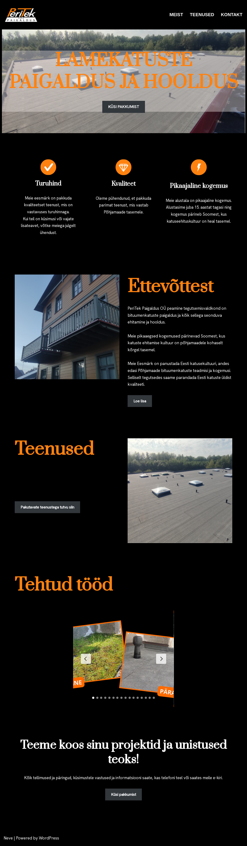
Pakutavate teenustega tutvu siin (47, 508)
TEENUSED (201, 14)
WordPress (49, 839)
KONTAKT (231, 14)
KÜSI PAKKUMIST (123, 106)
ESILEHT (152, 14)
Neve (8, 839)
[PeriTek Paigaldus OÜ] (23, 14)
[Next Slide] (161, 660)
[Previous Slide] (86, 660)
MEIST (176, 14)
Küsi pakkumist (123, 795)
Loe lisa (139, 402)
